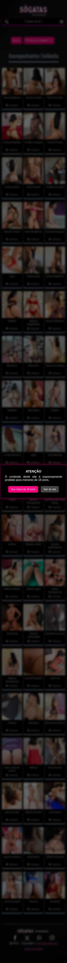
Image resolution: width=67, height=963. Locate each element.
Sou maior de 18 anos (23, 489)
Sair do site (49, 489)
